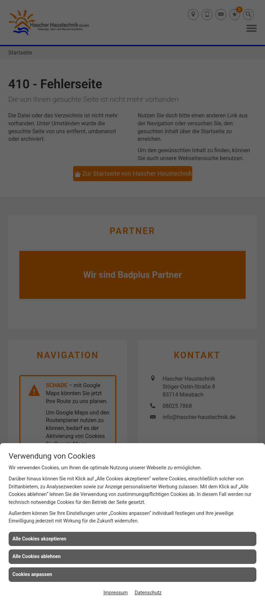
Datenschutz (148, 592)
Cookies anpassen (32, 574)
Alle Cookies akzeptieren (39, 538)
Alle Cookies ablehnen (36, 556)
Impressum (116, 592)
